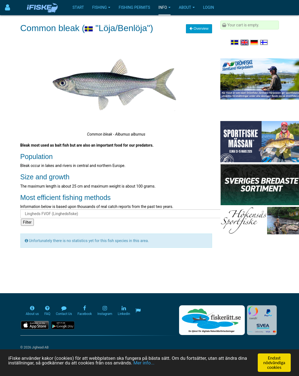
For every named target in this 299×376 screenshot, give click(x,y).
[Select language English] (245, 42)
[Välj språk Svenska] (235, 42)
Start (78, 7)
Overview (199, 28)
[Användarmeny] (7, 7)
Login (208, 7)
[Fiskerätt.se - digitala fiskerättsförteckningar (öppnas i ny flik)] (212, 320)
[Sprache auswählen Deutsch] (254, 42)
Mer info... (143, 363)
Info (164, 7)
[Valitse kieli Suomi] (264, 42)
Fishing (101, 7)
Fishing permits (134, 7)
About (187, 7)
